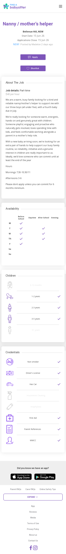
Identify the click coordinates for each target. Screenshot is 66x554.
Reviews (33, 512)
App (33, 506)
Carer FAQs (30, 489)
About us (33, 535)
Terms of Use (33, 523)
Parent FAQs (15, 489)
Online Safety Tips (48, 489)
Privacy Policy (33, 529)
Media (33, 518)
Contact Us (33, 541)
